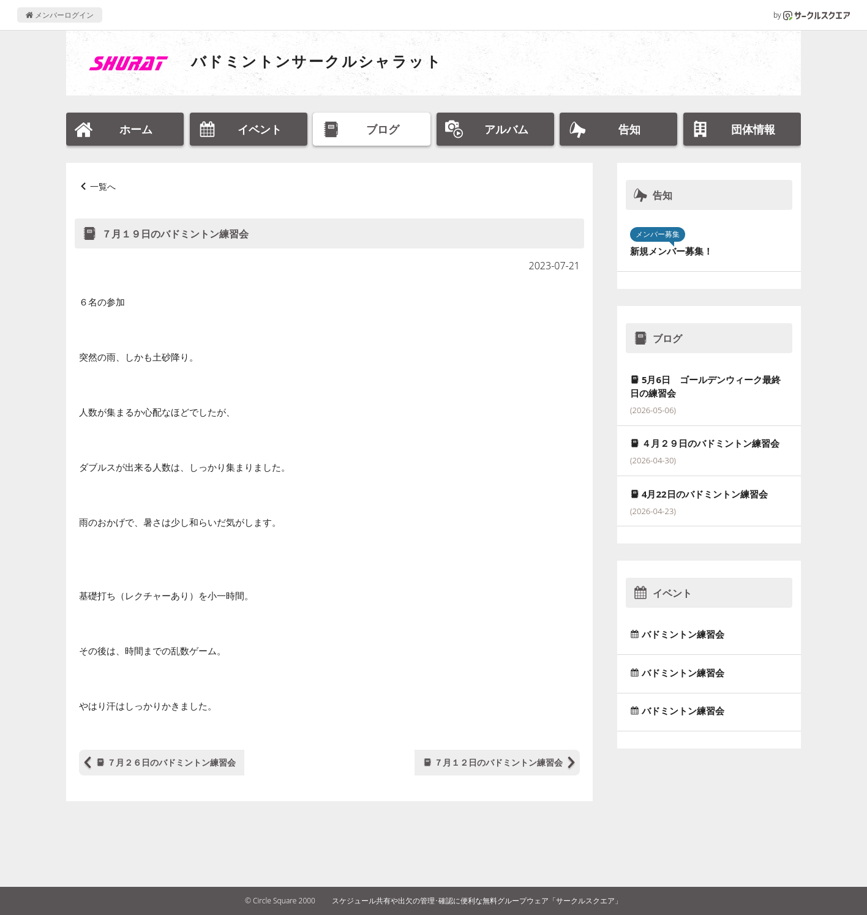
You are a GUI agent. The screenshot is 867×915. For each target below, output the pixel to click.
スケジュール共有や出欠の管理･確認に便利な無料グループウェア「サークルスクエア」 (477, 900)
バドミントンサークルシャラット (316, 61)
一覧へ (103, 186)
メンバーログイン (60, 15)
